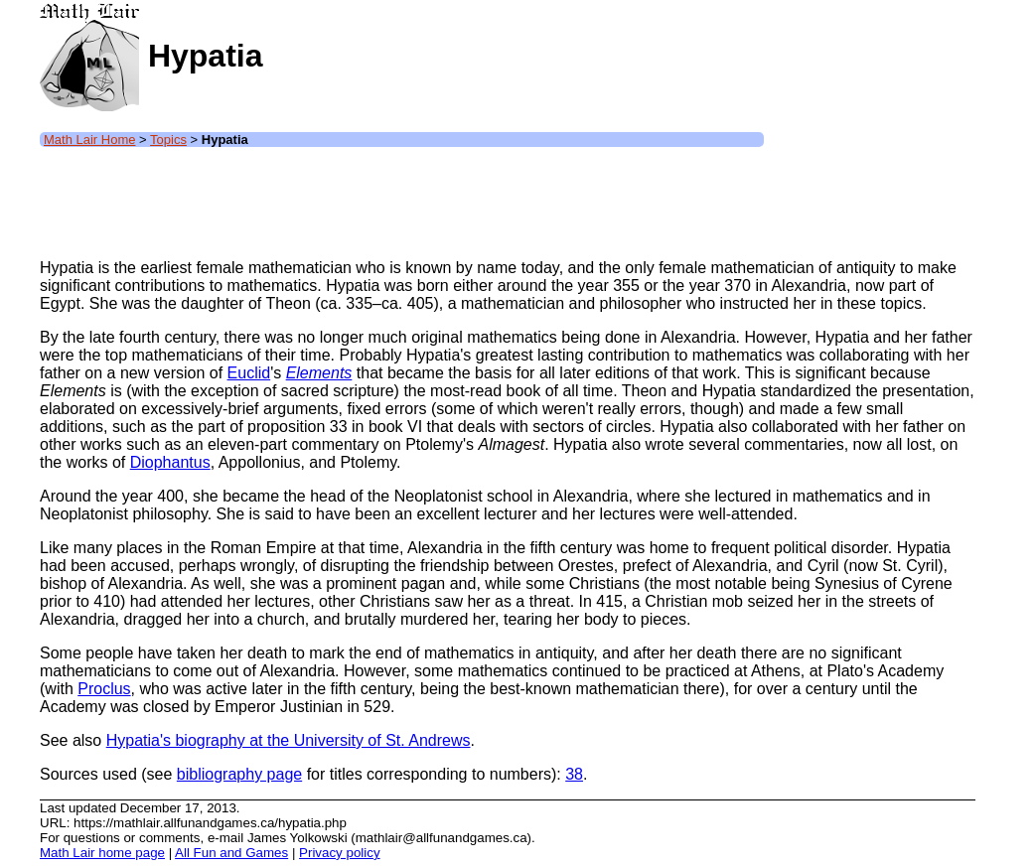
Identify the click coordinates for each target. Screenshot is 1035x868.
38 (574, 774)
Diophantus (170, 462)
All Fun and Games (231, 852)
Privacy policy (339, 852)
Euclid (249, 372)
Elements (319, 372)
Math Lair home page (102, 852)
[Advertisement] (401, 198)
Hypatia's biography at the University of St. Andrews (288, 740)
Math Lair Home (89, 139)
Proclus (103, 688)
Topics (168, 139)
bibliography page (239, 774)
